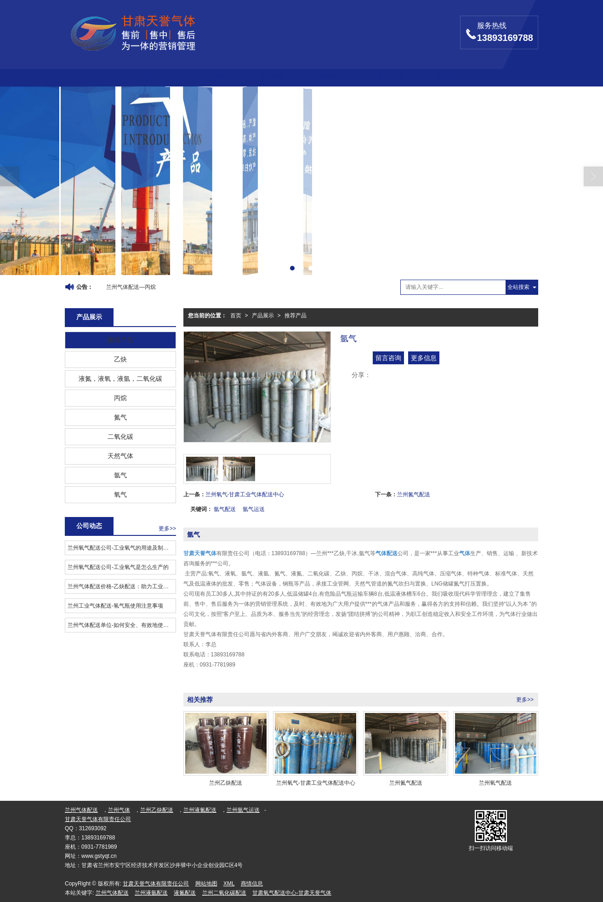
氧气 (120, 494)
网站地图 (206, 883)
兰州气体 (119, 810)
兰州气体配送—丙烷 (131, 287)
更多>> (525, 699)
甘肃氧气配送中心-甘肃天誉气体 (291, 893)
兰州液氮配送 (199, 810)
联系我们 (449, 75)
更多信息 (424, 358)
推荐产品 (295, 315)
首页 (94, 75)
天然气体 (120, 456)
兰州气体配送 (81, 810)
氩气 (120, 475)
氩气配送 (225, 509)
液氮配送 (185, 893)
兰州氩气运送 (243, 810)
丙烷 (120, 398)
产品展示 (213, 75)
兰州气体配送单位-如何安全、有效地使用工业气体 (122, 625)
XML (229, 883)
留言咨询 (388, 358)
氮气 (120, 417)
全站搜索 (518, 287)
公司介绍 (153, 75)
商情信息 (252, 883)
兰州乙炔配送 (156, 810)
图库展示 (331, 75)
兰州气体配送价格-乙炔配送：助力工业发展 (121, 586)
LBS (508, 75)
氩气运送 (254, 509)
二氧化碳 (120, 436)
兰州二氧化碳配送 (224, 893)
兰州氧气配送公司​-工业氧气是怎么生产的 (118, 567)
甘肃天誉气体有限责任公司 (98, 819)
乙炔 (120, 359)
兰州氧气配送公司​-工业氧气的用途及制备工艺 (122, 548)
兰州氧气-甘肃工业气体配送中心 (244, 494)
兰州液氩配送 (151, 893)
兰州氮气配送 (413, 494)
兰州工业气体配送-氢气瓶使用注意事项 (115, 606)
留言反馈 (390, 75)
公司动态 (272, 75)
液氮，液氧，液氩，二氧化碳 (120, 378)
